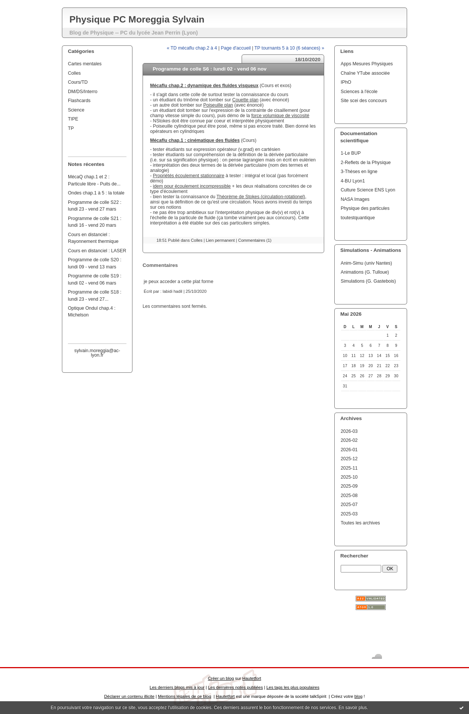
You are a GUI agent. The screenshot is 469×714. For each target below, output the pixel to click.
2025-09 (349, 486)
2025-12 (349, 458)
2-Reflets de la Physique (366, 162)
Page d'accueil (236, 48)
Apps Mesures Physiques (367, 63)
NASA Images (355, 199)
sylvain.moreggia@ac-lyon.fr (97, 353)
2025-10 (349, 477)
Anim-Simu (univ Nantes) (366, 263)
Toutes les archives (360, 523)
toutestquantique (358, 217)
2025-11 (349, 468)
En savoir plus (352, 707)
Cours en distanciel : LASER (97, 250)
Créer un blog (221, 678)
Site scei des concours (364, 100)
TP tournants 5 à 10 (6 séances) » (289, 48)
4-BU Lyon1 (353, 181)
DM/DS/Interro (83, 91)
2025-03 (349, 514)
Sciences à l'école (359, 91)
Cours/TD (78, 82)
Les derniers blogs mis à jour (177, 687)
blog (358, 696)
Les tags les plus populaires (292, 687)
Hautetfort (251, 678)
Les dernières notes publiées (235, 687)
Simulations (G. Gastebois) (368, 281)
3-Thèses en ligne (359, 171)
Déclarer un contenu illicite (129, 696)
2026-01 (349, 449)
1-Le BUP (351, 153)
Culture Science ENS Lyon (368, 190)
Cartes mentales (85, 63)
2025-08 (349, 495)
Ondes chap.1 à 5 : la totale (96, 193)
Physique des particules (365, 208)
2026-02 (349, 440)
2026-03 (349, 431)
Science (76, 110)
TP (71, 128)
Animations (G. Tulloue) (365, 272)
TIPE (73, 119)
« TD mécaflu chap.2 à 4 (192, 48)
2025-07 (349, 504)
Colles (74, 73)
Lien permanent (220, 240)
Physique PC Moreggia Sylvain (136, 19)
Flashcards (79, 100)
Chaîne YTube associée (365, 73)
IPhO (346, 82)
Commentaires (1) (255, 240)
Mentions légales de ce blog (184, 696)
